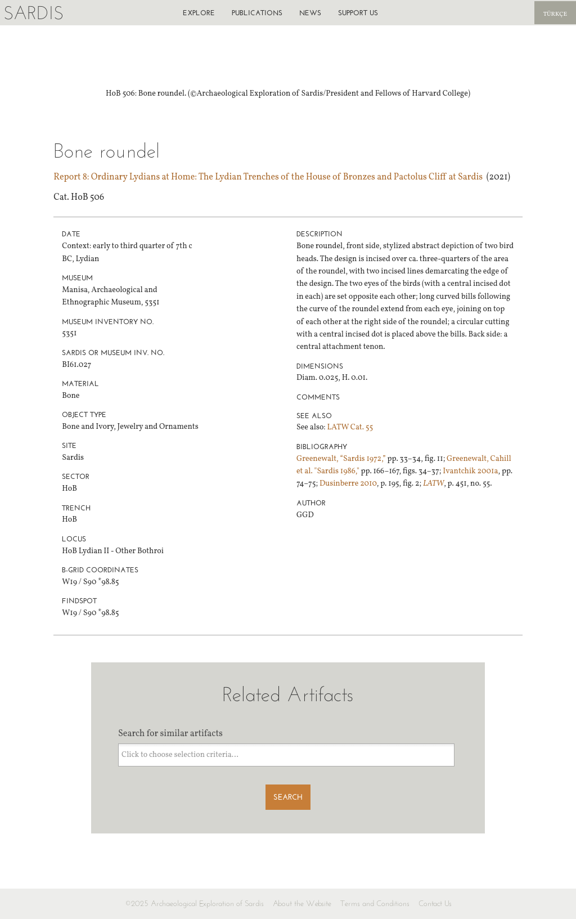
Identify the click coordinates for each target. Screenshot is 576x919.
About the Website (302, 903)
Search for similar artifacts (170, 734)
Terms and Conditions (375, 903)
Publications (257, 12)
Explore (199, 12)
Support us (358, 12)
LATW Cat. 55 (350, 427)
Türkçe (555, 14)
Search (288, 797)
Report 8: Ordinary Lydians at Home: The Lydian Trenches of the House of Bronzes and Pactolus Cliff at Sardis (268, 177)
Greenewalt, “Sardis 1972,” (341, 459)
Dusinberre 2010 (348, 483)
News (310, 12)
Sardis (33, 13)
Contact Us (435, 903)
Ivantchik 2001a (470, 471)
